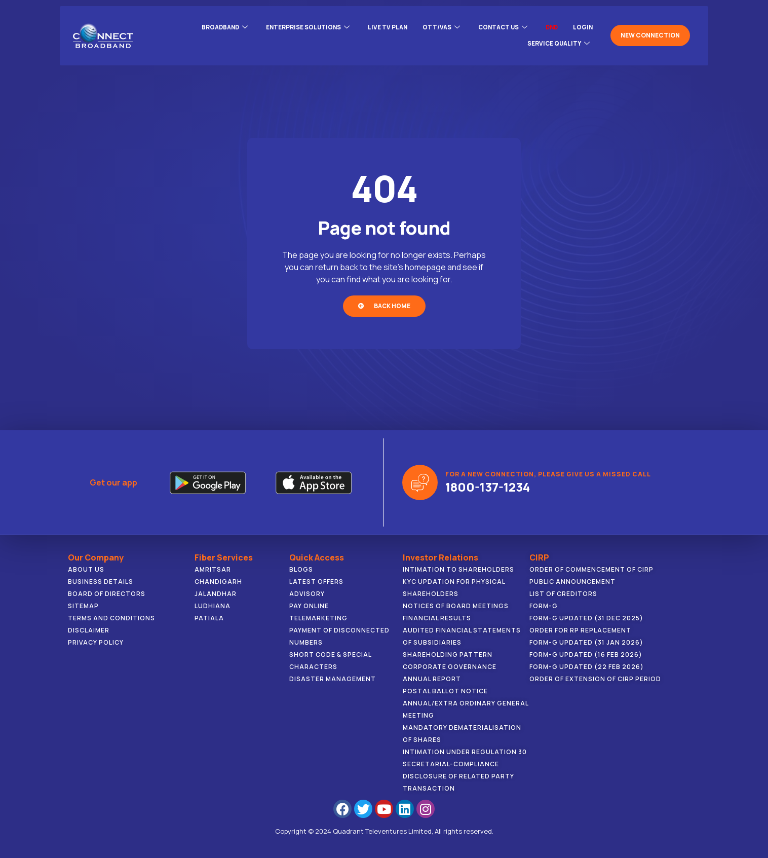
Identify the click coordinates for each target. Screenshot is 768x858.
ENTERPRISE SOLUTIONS (299, 26)
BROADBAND (213, 26)
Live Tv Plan (381, 25)
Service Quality (557, 38)
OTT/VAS (435, 26)
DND (550, 25)
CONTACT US (499, 26)
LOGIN (582, 25)
